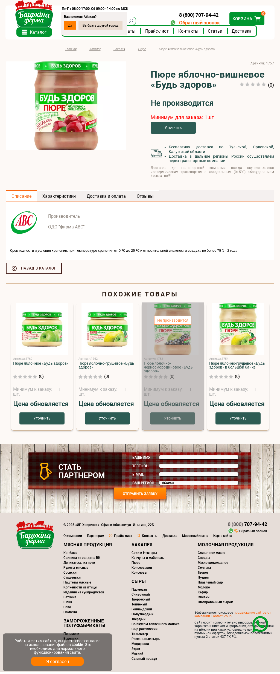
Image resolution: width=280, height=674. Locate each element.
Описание (21, 198)
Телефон (140, 467)
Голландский (142, 610)
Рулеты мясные (75, 569)
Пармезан (139, 591)
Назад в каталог (38, 269)
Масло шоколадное (213, 564)
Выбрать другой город (101, 25)
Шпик (67, 603)
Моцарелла (140, 645)
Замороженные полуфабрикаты (84, 624)
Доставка (242, 32)
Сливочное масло (211, 554)
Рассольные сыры (146, 640)
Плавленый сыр (210, 584)
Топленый (139, 606)
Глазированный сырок (215, 603)
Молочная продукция (225, 546)
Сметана (204, 569)
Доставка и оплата (106, 198)
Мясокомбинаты (195, 537)
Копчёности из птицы (80, 589)
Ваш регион (143, 484)
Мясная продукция (87, 546)
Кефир (203, 593)
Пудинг (203, 579)
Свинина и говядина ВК (81, 559)
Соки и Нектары (144, 554)
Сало (67, 608)
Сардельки (72, 579)
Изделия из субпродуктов (83, 593)
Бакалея (142, 546)
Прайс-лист (157, 32)
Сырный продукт (145, 660)
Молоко (204, 589)
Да (71, 25)
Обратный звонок (199, 22)
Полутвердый (142, 615)
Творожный (141, 601)
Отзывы (145, 198)
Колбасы (70, 554)
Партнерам (95, 537)
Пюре (136, 564)
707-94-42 (247, 525)
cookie (77, 644)
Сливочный (141, 596)
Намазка (70, 613)
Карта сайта (222, 537)
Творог (203, 574)
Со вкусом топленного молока (155, 625)
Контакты (189, 32)
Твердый (138, 620)
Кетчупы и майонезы (148, 559)
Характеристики (59, 198)
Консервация (142, 569)
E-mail (138, 476)
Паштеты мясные (77, 584)
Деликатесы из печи (79, 564)
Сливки (203, 598)
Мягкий (137, 655)
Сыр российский (145, 630)
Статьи (215, 32)
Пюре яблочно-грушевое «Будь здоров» (106, 366)
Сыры (139, 583)
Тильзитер (140, 635)
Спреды (204, 559)
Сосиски (70, 574)
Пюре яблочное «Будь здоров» (41, 364)
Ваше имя (141, 459)
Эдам (136, 650)
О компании (72, 537)
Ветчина (69, 598)
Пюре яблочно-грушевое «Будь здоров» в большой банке (237, 366)
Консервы (139, 574)
